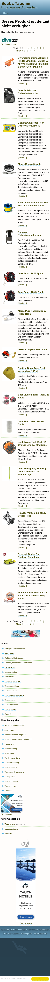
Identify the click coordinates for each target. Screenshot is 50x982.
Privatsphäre (26, 934)
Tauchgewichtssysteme (14, 695)
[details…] (22, 84)
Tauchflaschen (11, 691)
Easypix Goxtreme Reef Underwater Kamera (31, 124)
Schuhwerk (9, 677)
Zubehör (8, 714)
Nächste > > (25, 50)
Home (6, 13)
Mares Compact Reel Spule (32, 349)
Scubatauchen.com (18, 930)
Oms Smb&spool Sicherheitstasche (28, 92)
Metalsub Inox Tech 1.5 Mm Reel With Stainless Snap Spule (33, 595)
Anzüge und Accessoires (15, 649)
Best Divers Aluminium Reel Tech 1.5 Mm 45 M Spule (33, 204)
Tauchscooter (10, 709)
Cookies (16, 934)
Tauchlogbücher (11, 705)
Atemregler (9, 653)
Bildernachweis (40, 934)
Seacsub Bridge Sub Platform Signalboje (29, 555)
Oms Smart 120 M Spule (31, 292)
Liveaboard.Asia (11, 829)
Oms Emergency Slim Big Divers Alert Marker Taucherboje (32, 471)
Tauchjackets (10, 700)
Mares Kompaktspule (29, 164)
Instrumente (9, 667)
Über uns (7, 934)
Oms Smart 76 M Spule (30, 273)
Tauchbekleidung (12, 686)
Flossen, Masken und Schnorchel (18, 663)
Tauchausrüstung (9, 43)
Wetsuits (8, 834)
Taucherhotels (26, 922)
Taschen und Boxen (13, 681)
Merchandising (11, 672)
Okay (40, 979)
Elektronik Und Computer (15, 658)
